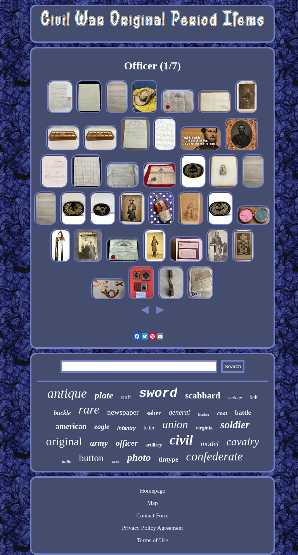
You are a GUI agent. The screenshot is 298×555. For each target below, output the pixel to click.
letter (149, 428)
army (99, 443)
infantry (126, 428)
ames (115, 461)
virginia (204, 428)
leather (204, 414)
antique (67, 393)
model (209, 444)
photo (139, 457)
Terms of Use (152, 540)
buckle (62, 413)
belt (253, 397)
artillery (154, 445)
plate (104, 395)
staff (126, 397)
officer (127, 443)
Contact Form (153, 515)
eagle (101, 427)
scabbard (202, 395)
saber (154, 413)
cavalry (243, 442)
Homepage (152, 491)
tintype (168, 459)
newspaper (123, 412)
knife (66, 461)
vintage (235, 397)
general (179, 412)
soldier (234, 425)
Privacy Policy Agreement (152, 528)
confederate (214, 456)
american (71, 426)
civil (181, 440)
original (64, 441)
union (175, 424)
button (91, 458)
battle (243, 412)
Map (152, 503)
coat (222, 413)
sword (158, 393)
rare (88, 409)
